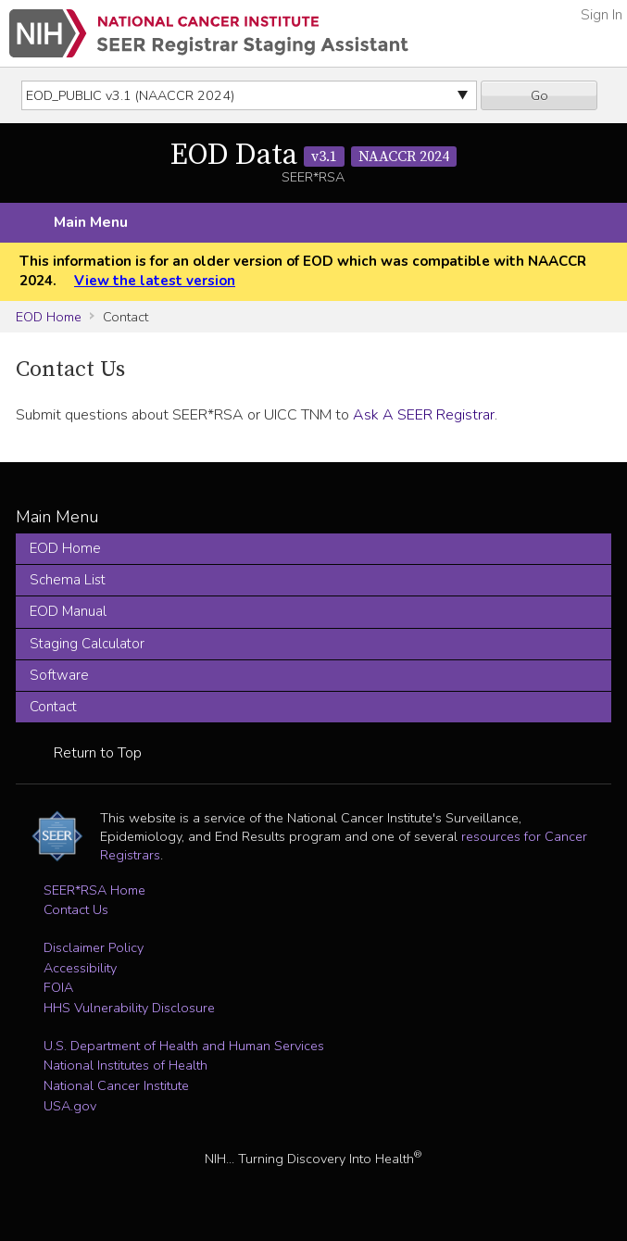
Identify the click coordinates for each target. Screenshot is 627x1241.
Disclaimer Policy (94, 947)
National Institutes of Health (125, 1065)
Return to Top (98, 753)
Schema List (68, 579)
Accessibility (80, 968)
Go (539, 95)
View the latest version (154, 280)
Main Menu (91, 222)
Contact (53, 706)
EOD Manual (68, 611)
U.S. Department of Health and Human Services (184, 1045)
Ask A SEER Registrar (424, 415)
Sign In (601, 15)
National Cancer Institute (116, 1085)
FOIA (58, 987)
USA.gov (70, 1106)
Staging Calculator (87, 643)
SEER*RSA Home (94, 890)
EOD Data (313, 155)
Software (59, 675)
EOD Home (49, 316)
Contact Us (76, 909)
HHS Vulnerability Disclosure (129, 1007)
